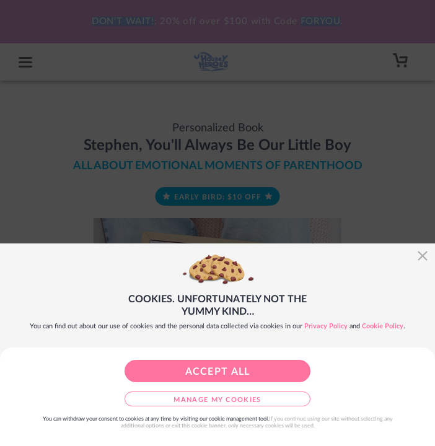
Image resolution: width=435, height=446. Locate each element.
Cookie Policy (382, 326)
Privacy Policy (326, 326)
